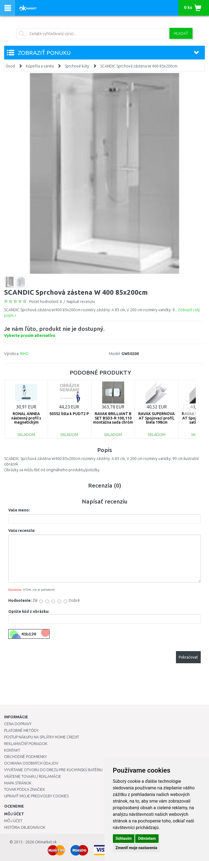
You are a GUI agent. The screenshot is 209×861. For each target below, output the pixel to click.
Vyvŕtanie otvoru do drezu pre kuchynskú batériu (53, 770)
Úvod (10, 66)
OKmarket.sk (46, 842)
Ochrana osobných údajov (31, 763)
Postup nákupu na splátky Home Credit (41, 737)
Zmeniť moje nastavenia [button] (136, 848)
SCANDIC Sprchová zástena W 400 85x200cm (138, 66)
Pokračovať (188, 657)
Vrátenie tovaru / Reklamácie (32, 776)
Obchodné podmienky (25, 756)
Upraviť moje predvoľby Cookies (36, 796)
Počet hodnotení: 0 (45, 301)
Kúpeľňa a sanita (40, 66)
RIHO (24, 353)
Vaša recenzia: (21, 530)
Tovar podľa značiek (24, 789)
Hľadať (181, 33)
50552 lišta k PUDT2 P (69, 413)
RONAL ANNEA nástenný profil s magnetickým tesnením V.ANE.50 (26, 420)
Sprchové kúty (77, 66)
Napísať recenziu (81, 301)
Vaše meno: (19, 510)
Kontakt (12, 750)
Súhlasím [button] (124, 838)
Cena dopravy (17, 724)
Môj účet (13, 821)
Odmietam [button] (147, 838)
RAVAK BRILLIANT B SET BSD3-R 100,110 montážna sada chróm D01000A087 (113, 420)
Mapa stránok (17, 783)
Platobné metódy (21, 730)
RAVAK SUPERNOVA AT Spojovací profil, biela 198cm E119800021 (156, 420)
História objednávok (24, 827)
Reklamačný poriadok (25, 743)
